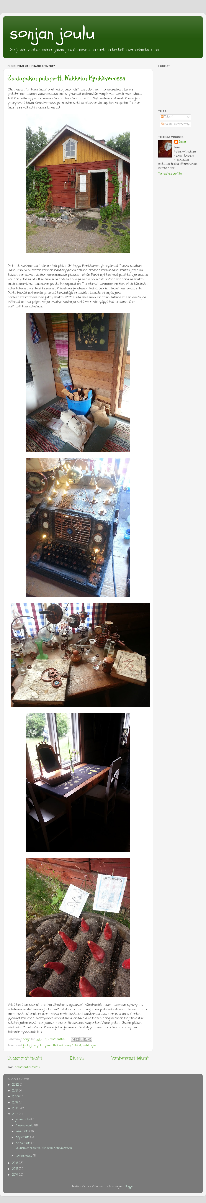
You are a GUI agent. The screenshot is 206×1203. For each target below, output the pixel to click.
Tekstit (167, 117)
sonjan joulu (52, 33)
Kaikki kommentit (174, 124)
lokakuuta (22, 1131)
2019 (15, 1102)
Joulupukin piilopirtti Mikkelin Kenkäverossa (66, 77)
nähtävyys (89, 1045)
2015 (15, 1169)
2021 (15, 1090)
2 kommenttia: (55, 1039)
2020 (16, 1096)
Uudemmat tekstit (25, 1058)
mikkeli (77, 1045)
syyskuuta (23, 1137)
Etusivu (77, 1058)
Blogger (129, 1186)
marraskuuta (25, 1125)
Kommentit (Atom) (27, 1067)
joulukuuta (23, 1119)
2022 (16, 1085)
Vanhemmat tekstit (130, 1058)
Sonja (182, 142)
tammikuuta (24, 1156)
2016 (15, 1163)
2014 (15, 1175)
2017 (15, 1114)
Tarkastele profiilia (170, 174)
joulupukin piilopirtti (43, 1045)
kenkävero (63, 1045)
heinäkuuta (23, 1143)
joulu (26, 1045)
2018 (15, 1108)
